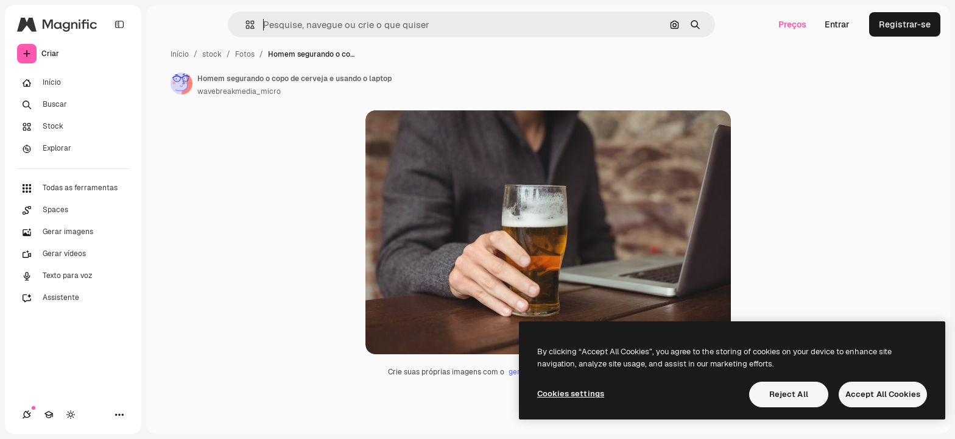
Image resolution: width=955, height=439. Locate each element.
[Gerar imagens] (73, 232)
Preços (792, 24)
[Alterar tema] (70, 414)
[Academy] (48, 414)
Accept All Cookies (882, 394)
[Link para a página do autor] (181, 84)
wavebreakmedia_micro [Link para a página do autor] (239, 91)
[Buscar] (73, 105)
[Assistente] (73, 298)
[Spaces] (73, 210)
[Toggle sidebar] (119, 24)
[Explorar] (73, 149)
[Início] (73, 83)
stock (212, 54)
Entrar (837, 24)
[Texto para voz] (73, 276)
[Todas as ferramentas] (73, 188)
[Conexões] (27, 414)
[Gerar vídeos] (73, 254)
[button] (245, 24)
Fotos (245, 54)
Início (180, 54)
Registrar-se (905, 24)
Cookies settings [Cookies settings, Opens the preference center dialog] (570, 393)
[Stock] (73, 127)
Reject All (788, 394)
